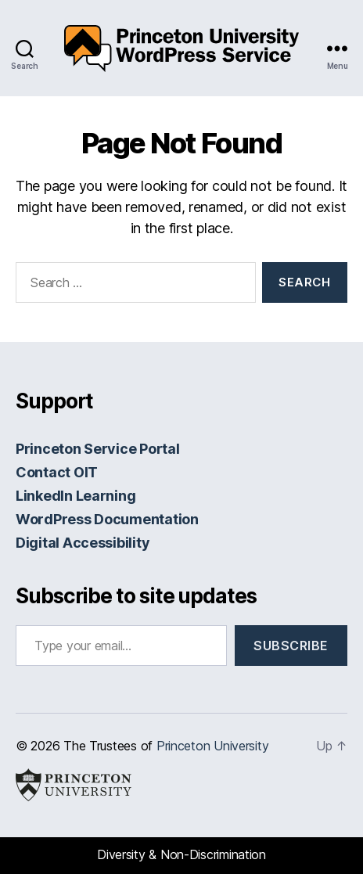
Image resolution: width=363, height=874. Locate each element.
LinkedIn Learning (75, 495)
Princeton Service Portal (98, 449)
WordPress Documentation (107, 519)
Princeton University (212, 746)
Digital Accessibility (82, 542)
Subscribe (291, 645)
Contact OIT (57, 472)
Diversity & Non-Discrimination (181, 854)
